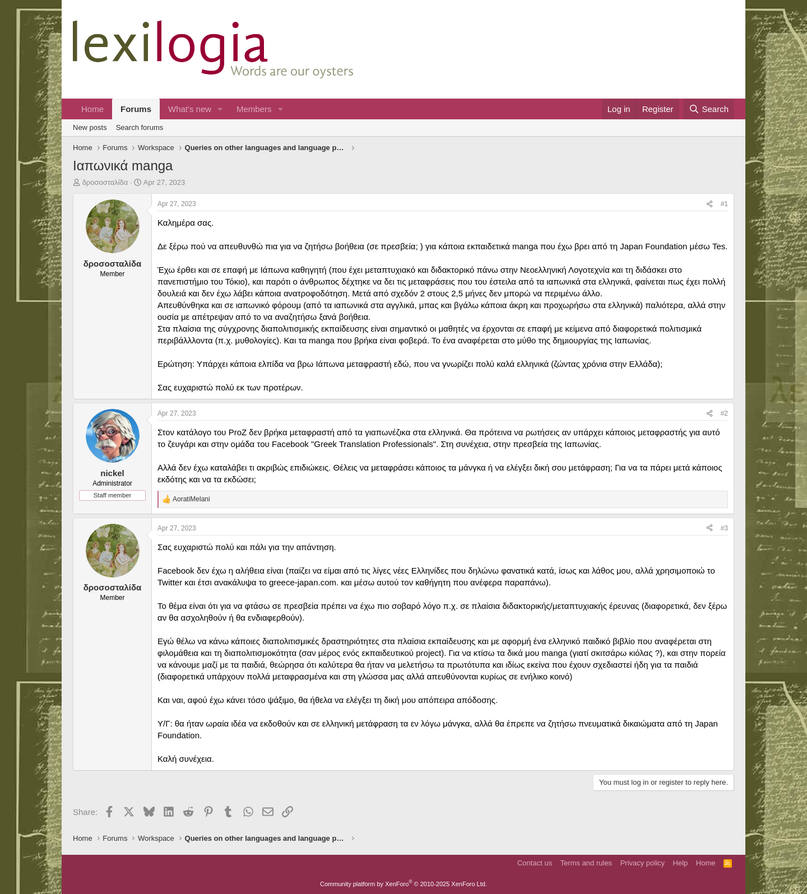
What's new (189, 109)
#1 (724, 204)
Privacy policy (642, 863)
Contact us (534, 863)
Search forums (140, 127)
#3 (724, 528)
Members (254, 109)
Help (680, 863)
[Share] (709, 204)
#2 (724, 413)
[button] (220, 109)
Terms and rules (586, 863)
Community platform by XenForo (403, 884)
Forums (135, 109)
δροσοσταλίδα (105, 182)
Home (92, 109)
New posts (90, 127)
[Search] (708, 109)
